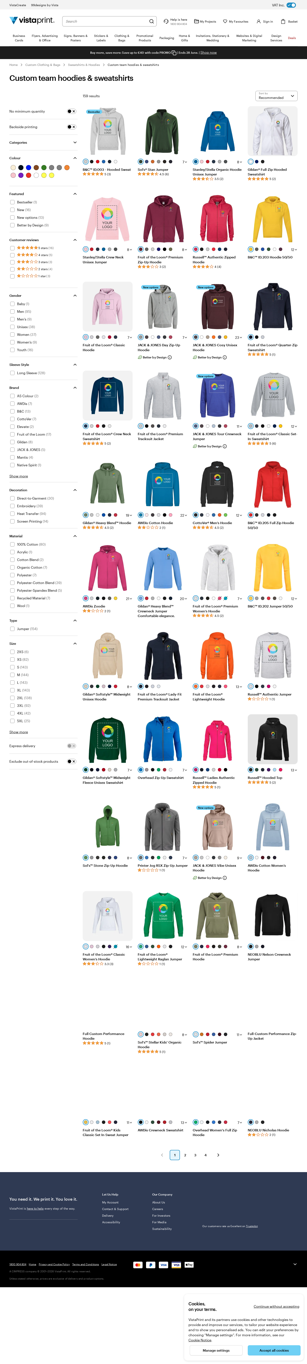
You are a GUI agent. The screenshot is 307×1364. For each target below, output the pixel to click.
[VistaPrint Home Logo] (32, 21)
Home (13, 65)
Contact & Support (115, 1209)
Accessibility (111, 1222)
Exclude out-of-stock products (33, 761)
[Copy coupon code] (174, 52)
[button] (162, 1155)
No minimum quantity (27, 111)
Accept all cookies (274, 1350)
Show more (18, 476)
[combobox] (106, 21)
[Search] (151, 21)
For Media (159, 1222)
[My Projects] (205, 21)
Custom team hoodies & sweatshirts (133, 65)
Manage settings (216, 1350)
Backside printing (23, 127)
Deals (292, 38)
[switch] (287, 5)
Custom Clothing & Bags (42, 65)
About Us (158, 1202)
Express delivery (22, 746)
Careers (157, 1209)
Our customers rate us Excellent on (230, 1226)
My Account (110, 1202)
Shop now (208, 52)
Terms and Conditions (85, 1264)
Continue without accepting (276, 1306)
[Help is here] (175, 21)
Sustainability (162, 1229)
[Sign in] (264, 21)
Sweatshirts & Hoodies (84, 65)
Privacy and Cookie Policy (54, 1264)
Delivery (108, 1215)
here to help (35, 1208)
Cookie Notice (199, 1340)
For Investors (161, 1215)
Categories (18, 142)
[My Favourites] (236, 21)
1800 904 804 (17, 1264)
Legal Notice (109, 1264)
